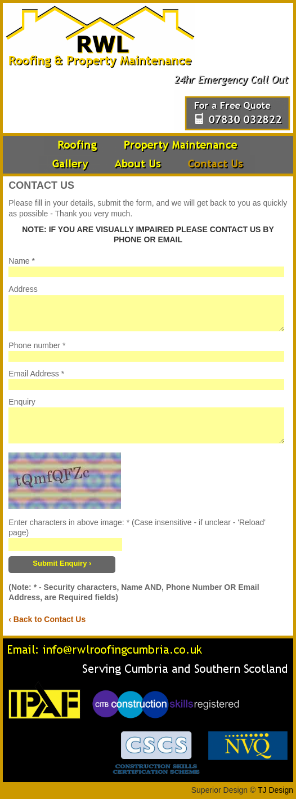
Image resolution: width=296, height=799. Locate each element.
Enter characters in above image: (66, 522)
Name (18, 260)
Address (22, 289)
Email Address (33, 373)
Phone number (34, 345)
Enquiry (21, 401)
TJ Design (275, 789)
